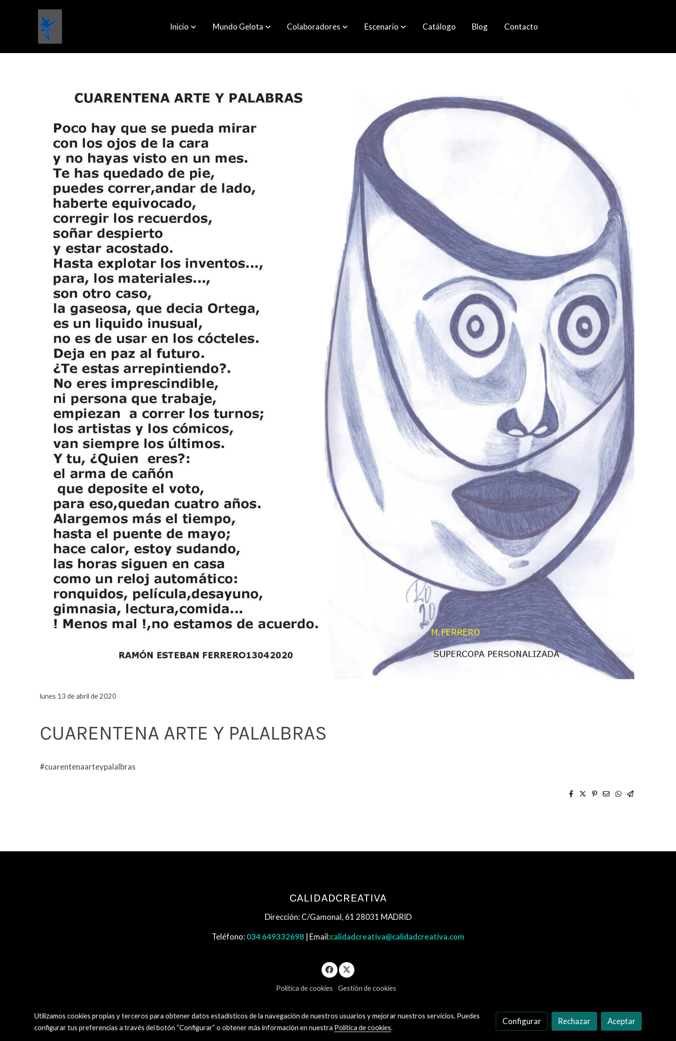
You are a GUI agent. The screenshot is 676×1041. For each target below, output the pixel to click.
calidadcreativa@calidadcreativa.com (397, 936)
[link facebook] (330, 969)
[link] (50, 26)
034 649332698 (275, 936)
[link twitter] (347, 969)
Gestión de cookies (367, 988)
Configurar (521, 1021)
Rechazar (574, 1021)
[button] (183, 27)
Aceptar (621, 1021)
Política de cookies (304, 988)
